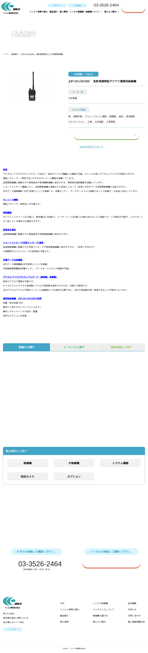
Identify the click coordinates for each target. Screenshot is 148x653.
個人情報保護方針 (136, 622)
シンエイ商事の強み (39, 11)
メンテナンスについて (103, 609)
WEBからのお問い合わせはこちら (112, 562)
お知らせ (56, 5)
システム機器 (120, 463)
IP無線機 (73, 463)
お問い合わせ (135, 7)
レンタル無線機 (77, 11)
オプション (74, 476)
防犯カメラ (27, 476)
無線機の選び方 (100, 615)
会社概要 (77, 5)
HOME (5, 54)
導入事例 (64, 11)
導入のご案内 (99, 622)
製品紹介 (54, 11)
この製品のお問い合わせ (113, 135)
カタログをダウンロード (91, 146)
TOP (62, 603)
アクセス (12, 629)
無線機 (28, 463)
